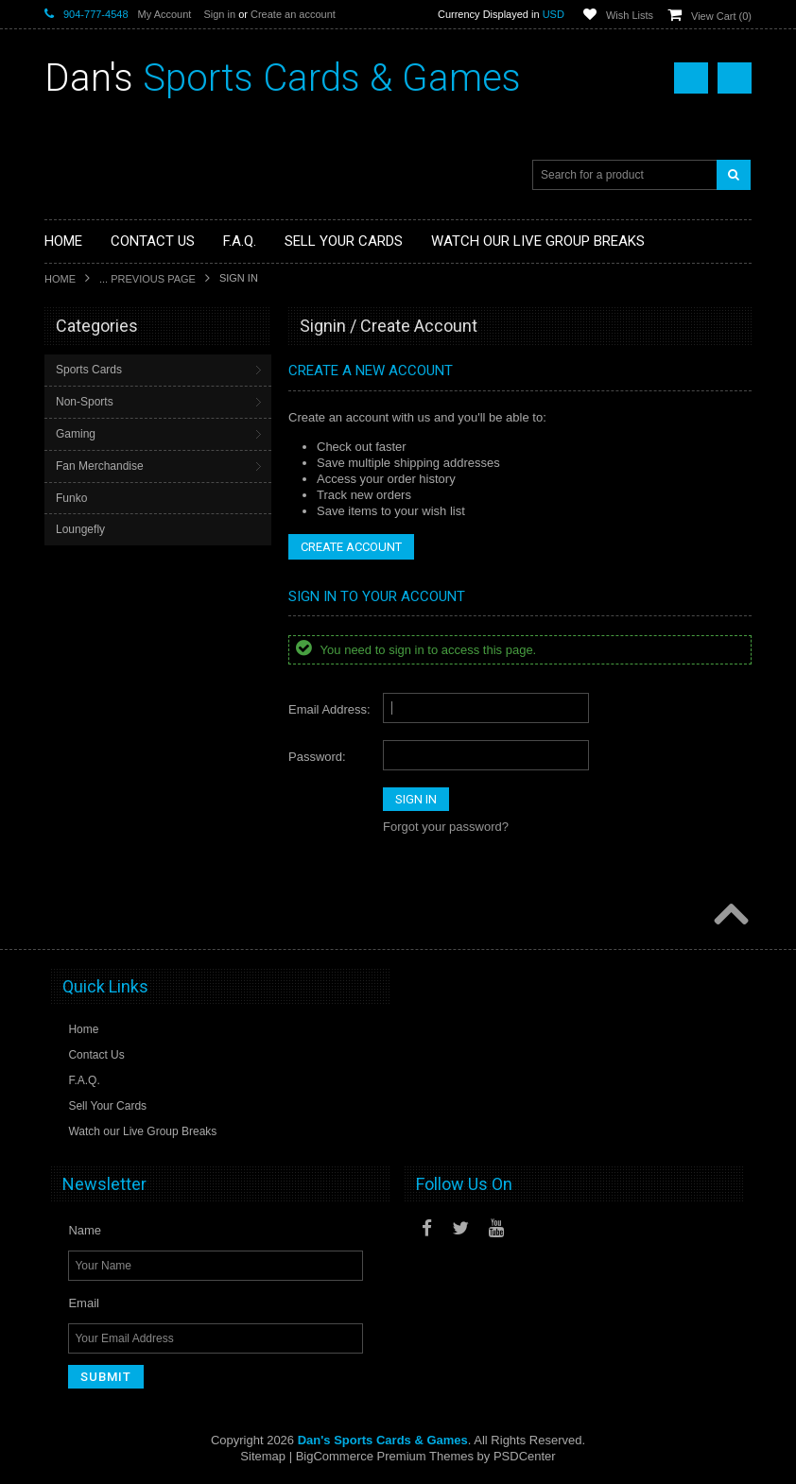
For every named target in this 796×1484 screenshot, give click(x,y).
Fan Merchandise (100, 466)
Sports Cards (89, 369)
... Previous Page (147, 279)
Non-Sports (84, 401)
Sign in (219, 14)
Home (60, 279)
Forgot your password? (446, 827)
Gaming (75, 433)
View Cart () (721, 16)
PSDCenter (524, 1456)
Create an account (293, 14)
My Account (165, 14)
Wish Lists (629, 15)
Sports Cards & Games (282, 78)
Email (83, 1303)
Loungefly (80, 529)
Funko (71, 498)
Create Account (351, 547)
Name (84, 1230)
